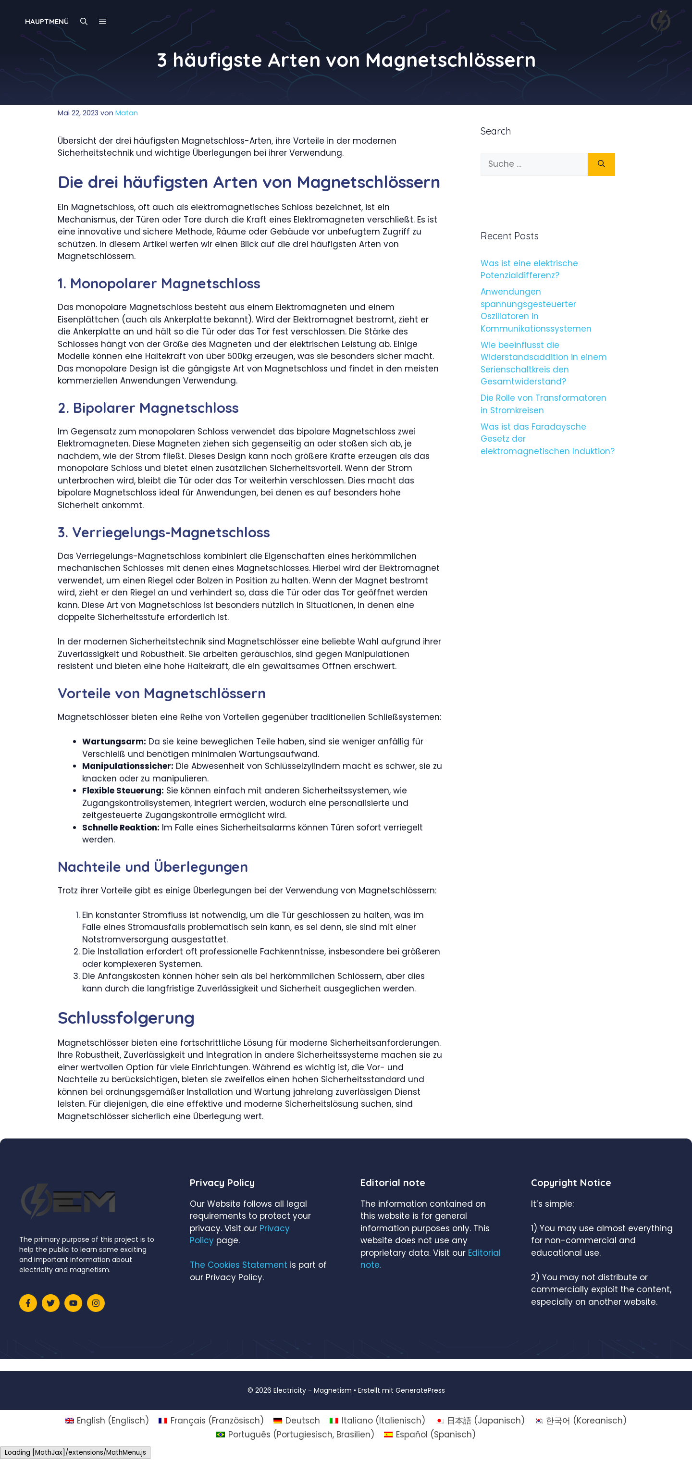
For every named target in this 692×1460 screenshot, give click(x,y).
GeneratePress (420, 1390)
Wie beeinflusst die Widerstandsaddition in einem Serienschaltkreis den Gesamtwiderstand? (544, 363)
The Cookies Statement (238, 1265)
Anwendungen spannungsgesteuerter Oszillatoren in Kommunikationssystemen (536, 310)
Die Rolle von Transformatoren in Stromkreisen (543, 404)
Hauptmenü (47, 21)
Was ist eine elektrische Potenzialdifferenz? (529, 270)
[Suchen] (601, 164)
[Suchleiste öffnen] (83, 22)
